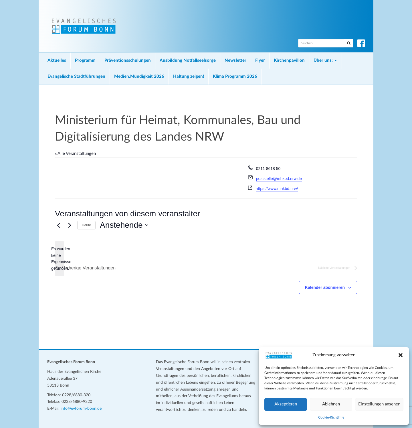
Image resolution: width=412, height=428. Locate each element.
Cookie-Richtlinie (331, 417)
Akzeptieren (285, 404)
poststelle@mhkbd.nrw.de (279, 178)
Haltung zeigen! (188, 76)
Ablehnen (331, 404)
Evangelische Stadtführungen (76, 76)
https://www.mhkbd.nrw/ (277, 188)
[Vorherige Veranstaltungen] (58, 225)
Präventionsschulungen (127, 60)
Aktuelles (56, 60)
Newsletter (235, 60)
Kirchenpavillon (289, 60)
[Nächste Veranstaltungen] (69, 225)
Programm (85, 60)
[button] (400, 355)
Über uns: (325, 60)
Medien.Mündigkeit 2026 (139, 76)
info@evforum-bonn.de (81, 409)
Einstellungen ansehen (379, 404)
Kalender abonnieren (325, 287)
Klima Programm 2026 (235, 76)
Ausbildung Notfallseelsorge (188, 60)
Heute (86, 225)
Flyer (260, 60)
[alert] (59, 258)
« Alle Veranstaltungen (75, 153)
